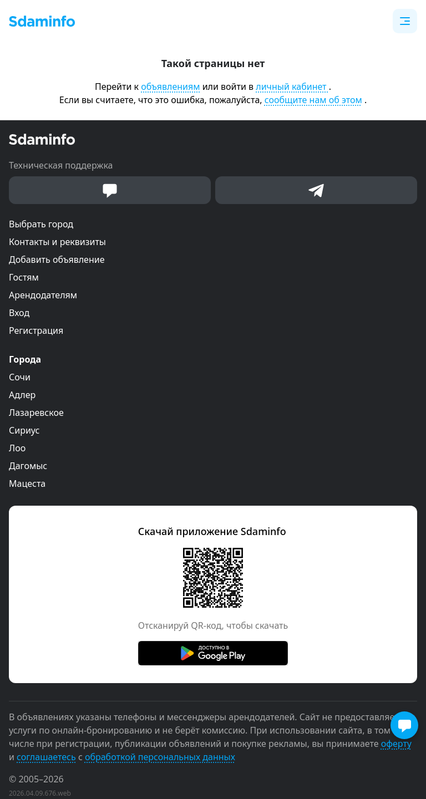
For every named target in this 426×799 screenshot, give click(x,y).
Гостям (24, 277)
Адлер (22, 395)
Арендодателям (43, 295)
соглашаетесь (46, 757)
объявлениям (170, 86)
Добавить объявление (56, 259)
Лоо (17, 448)
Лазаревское (36, 412)
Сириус (24, 430)
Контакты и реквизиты (57, 242)
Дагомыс (28, 466)
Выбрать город (41, 224)
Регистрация (36, 330)
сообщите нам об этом (313, 100)
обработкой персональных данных (160, 757)
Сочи (20, 377)
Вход (19, 313)
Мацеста (27, 483)
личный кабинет (292, 86)
